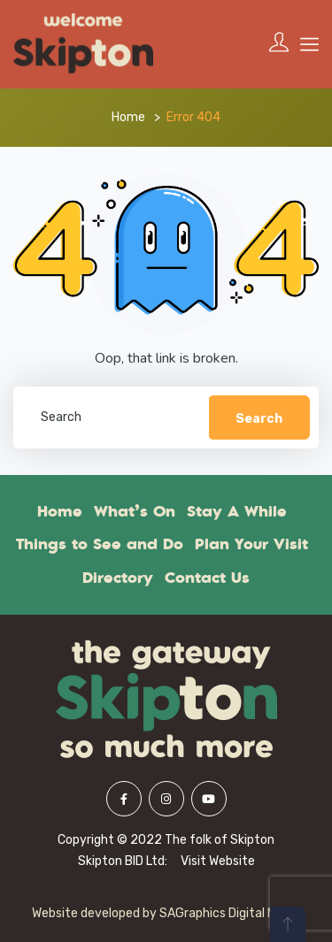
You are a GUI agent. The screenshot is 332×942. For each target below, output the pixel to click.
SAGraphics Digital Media (229, 913)
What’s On (134, 511)
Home (128, 117)
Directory (117, 577)
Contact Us (207, 577)
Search (258, 418)
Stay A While (237, 511)
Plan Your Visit (251, 544)
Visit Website (218, 861)
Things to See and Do (99, 544)
